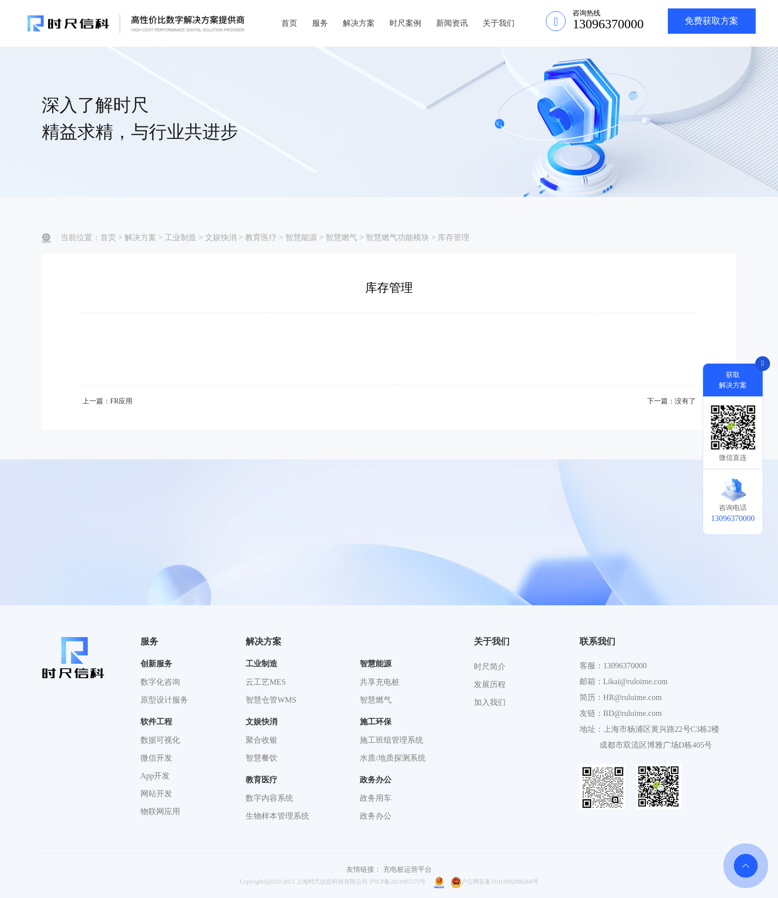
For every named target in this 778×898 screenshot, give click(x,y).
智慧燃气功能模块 (397, 237)
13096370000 (625, 665)
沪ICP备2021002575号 (397, 881)
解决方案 (359, 23)
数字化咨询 (160, 682)
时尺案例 (405, 23)
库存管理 (453, 237)
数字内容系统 (269, 798)
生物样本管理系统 (277, 816)
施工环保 (375, 721)
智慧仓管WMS (271, 700)
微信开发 (156, 758)
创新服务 (156, 663)
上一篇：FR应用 (107, 401)
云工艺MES (266, 682)
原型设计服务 (164, 700)
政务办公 (375, 779)
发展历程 (490, 684)
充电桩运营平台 (407, 869)
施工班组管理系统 (391, 740)
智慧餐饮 (261, 758)
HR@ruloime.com (632, 697)
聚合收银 (261, 740)
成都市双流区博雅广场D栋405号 (656, 745)
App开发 (155, 775)
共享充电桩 (379, 682)
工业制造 (180, 237)
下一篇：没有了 (671, 401)
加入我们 (490, 702)
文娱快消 (221, 237)
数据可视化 (160, 740)
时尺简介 (490, 666)
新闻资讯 (452, 23)
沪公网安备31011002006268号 (494, 881)
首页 (289, 23)
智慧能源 (301, 237)
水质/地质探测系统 (392, 758)
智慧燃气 (341, 237)
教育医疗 (261, 237)
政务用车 (375, 798)
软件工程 (156, 721)
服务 (320, 23)
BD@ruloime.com (632, 713)
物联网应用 (160, 811)
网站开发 (156, 793)
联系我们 (597, 641)
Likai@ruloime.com (635, 681)
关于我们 (499, 23)
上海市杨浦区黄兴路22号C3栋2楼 (661, 729)
